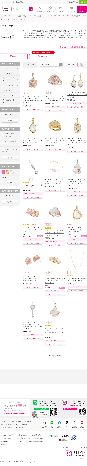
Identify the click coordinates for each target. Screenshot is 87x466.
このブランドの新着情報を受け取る (73, 47)
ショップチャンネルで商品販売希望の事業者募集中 (30, 441)
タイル (77, 64)
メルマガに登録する (44, 426)
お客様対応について (7, 441)
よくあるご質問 (16, 421)
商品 (14, 56)
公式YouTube (82, 426)
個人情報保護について (41, 438)
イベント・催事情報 (7, 427)
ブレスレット (9, 95)
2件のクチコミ (77, 191)
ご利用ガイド (5, 421)
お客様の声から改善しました (9, 424)
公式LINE (52, 426)
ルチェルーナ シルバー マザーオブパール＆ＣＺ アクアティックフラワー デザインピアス (32, 278)
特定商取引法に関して (7, 438)
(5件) (33, 193)
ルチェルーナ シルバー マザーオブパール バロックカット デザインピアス (77, 95)
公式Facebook (59, 426)
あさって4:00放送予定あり (43, 52)
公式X (67, 426)
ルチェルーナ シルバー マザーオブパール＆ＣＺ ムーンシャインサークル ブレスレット (54, 181)
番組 (44, 56)
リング (7, 85)
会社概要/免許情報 (37, 435)
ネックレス (8, 73)
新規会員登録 (20, 2)
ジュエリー (7, 68)
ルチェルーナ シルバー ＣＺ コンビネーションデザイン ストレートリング (55, 281)
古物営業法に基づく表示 (24, 438)
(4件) (55, 341)
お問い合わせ (27, 421)
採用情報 (3, 444)
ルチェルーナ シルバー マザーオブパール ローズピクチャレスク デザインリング (54, 140)
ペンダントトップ (8, 79)
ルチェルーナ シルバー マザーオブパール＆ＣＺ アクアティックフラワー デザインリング (54, 98)
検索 (11, 120)
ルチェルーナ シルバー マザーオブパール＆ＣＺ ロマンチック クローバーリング (54, 233)
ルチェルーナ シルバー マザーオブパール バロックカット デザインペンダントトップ (32, 140)
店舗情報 (24, 424)
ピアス (6, 90)
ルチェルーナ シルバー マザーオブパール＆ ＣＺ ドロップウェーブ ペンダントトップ (77, 229)
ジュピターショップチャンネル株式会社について (15, 435)
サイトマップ (19, 427)
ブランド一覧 (11, 19)
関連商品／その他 (8, 101)
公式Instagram (74, 426)
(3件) (55, 291)
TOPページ (3, 19)
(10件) (55, 241)
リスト (82, 64)
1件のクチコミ (55, 106)
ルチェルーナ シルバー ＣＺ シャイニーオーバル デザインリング (33, 229)
